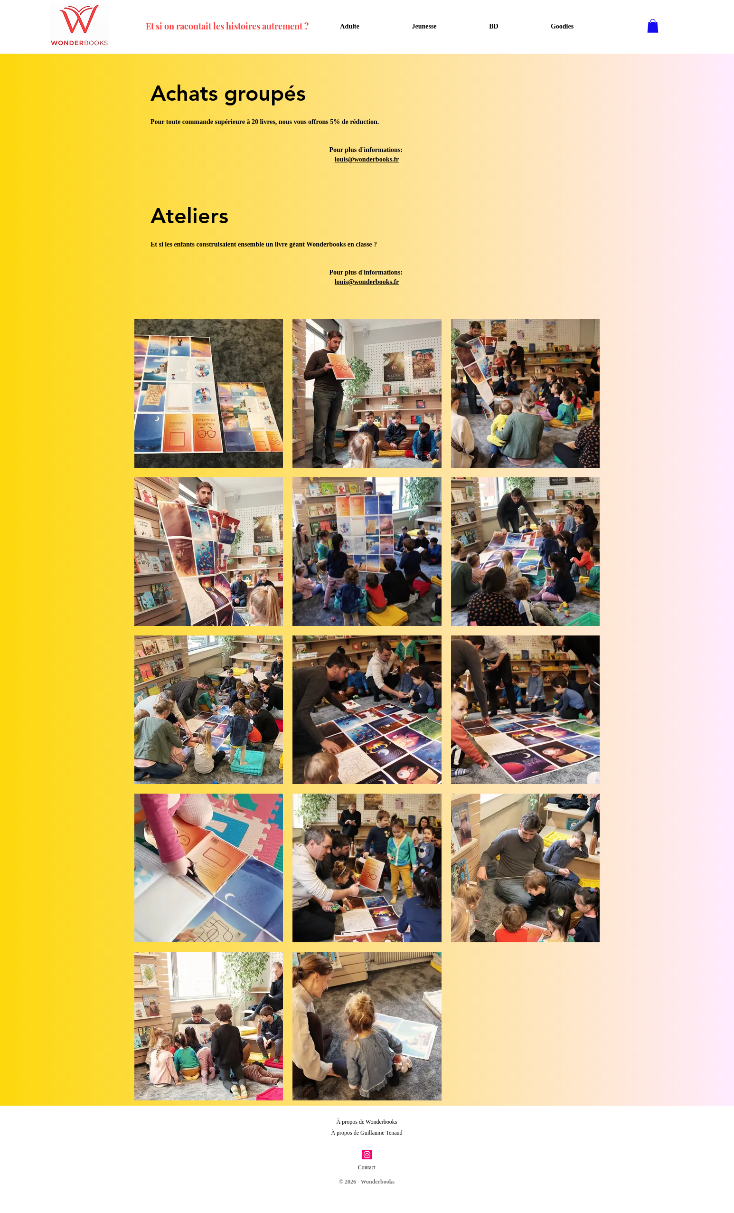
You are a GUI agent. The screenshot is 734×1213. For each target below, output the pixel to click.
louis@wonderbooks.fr (367, 159)
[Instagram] (367, 1154)
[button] (653, 26)
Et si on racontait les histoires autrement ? (227, 26)
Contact (367, 1167)
